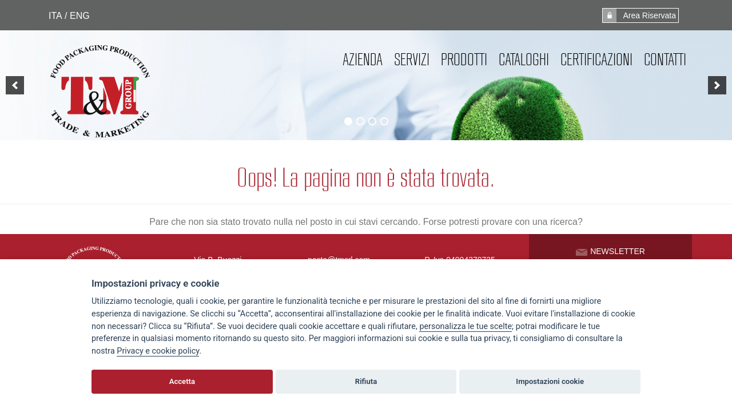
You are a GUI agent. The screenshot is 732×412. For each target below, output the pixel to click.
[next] (717, 85)
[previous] (15, 85)
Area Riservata (639, 15)
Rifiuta (366, 381)
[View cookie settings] (465, 327)
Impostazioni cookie (550, 381)
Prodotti (464, 59)
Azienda (363, 59)
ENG (79, 16)
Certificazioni (596, 59)
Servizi (411, 59)
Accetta (182, 381)
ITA (55, 16)
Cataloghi (524, 59)
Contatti (665, 59)
